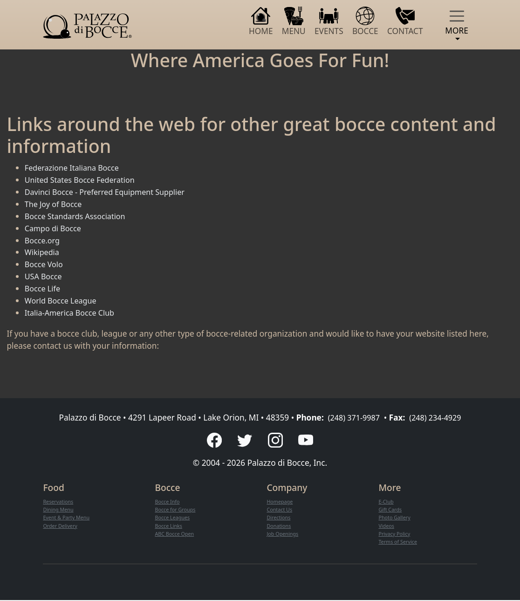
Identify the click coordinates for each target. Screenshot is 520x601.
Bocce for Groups (176, 510)
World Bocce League (63, 300)
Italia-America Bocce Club (73, 312)
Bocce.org (43, 240)
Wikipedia (43, 252)
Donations (280, 526)
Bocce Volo (45, 264)
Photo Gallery (395, 518)
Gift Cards (390, 510)
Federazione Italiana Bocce (75, 167)
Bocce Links (169, 526)
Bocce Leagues (173, 518)
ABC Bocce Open (176, 534)
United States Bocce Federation (84, 179)
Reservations (59, 502)
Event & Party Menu (68, 518)
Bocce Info (168, 502)
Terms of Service (398, 542)
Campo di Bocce (55, 228)
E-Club (386, 502)
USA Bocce (45, 276)
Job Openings (284, 534)
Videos (386, 526)
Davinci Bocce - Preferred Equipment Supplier (110, 192)
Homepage (280, 502)
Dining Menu (59, 510)
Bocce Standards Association (78, 216)
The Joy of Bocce (55, 204)
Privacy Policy (395, 534)
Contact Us (280, 510)
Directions (279, 518)
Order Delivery (61, 526)
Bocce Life (44, 288)
